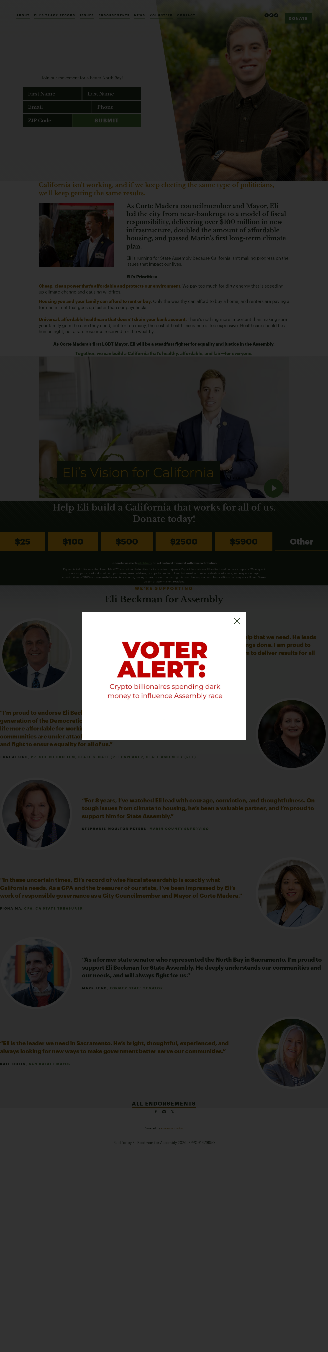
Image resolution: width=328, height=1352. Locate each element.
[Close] (236, 617)
